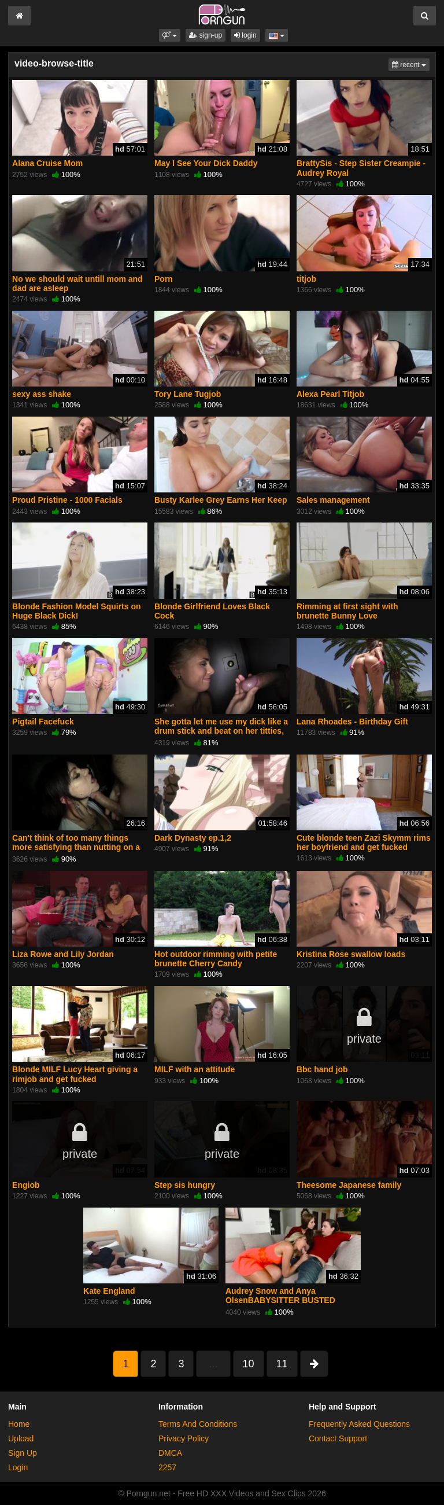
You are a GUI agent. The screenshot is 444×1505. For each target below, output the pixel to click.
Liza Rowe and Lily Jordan (63, 954)
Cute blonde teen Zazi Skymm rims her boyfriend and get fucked (364, 842)
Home (18, 1424)
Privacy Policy (183, 1438)
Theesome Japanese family (349, 1185)
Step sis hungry (184, 1185)
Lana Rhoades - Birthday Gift (352, 721)
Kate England (109, 1291)
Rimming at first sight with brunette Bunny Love (347, 611)
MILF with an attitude (194, 1069)
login (245, 35)
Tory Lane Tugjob (187, 394)
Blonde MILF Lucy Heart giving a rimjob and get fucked (75, 1074)
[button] (169, 35)
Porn (163, 279)
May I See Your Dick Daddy (205, 163)
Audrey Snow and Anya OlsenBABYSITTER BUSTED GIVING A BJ (280, 1300)
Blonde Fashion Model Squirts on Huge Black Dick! (76, 611)
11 (282, 1364)
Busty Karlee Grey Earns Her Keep (220, 500)
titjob (306, 279)
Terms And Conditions (197, 1424)
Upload (21, 1438)
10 (248, 1364)
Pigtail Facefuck (43, 721)
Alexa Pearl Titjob (330, 394)
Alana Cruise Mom (47, 163)
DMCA (170, 1453)
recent (411, 64)
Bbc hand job (322, 1069)
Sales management (333, 500)
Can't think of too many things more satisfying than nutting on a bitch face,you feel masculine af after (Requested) (76, 852)
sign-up (205, 35)
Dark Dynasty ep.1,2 (192, 837)
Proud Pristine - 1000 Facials (67, 500)
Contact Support (338, 1438)
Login (18, 1467)
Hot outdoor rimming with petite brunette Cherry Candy (215, 959)
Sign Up (22, 1453)
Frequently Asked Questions (359, 1424)
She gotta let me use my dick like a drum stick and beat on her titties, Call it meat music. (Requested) (221, 731)
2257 (167, 1467)
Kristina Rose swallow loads (351, 954)
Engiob (25, 1185)
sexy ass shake (41, 394)
